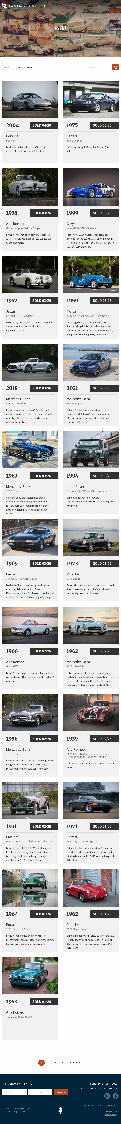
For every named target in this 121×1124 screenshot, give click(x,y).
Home (93, 1083)
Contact (112, 1088)
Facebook (116, 1096)
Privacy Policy (111, 1114)
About (101, 1088)
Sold (114, 1083)
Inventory (103, 1083)
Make (19, 67)
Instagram (107, 1096)
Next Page (74, 1062)
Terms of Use (111, 1111)
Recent (6, 67)
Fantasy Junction (24, 5)
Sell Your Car (88, 1088)
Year (29, 67)
